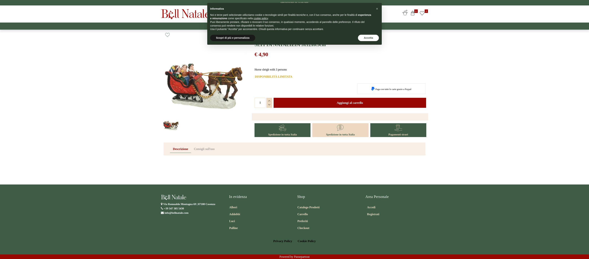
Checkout (303, 228)
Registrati (373, 214)
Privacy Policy (282, 241)
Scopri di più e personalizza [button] (232, 37)
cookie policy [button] (261, 18)
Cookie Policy (307, 241)
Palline (233, 228)
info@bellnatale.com (177, 212)
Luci (232, 221)
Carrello (302, 214)
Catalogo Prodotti (308, 207)
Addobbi (234, 214)
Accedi (371, 207)
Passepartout (302, 256)
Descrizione (180, 149)
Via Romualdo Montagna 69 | (189, 204)
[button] (412, 14)
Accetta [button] (368, 37)
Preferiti (302, 221)
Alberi (233, 207)
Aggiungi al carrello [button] (350, 103)
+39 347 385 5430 (174, 208)
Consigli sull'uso (204, 149)
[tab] (180, 149)
